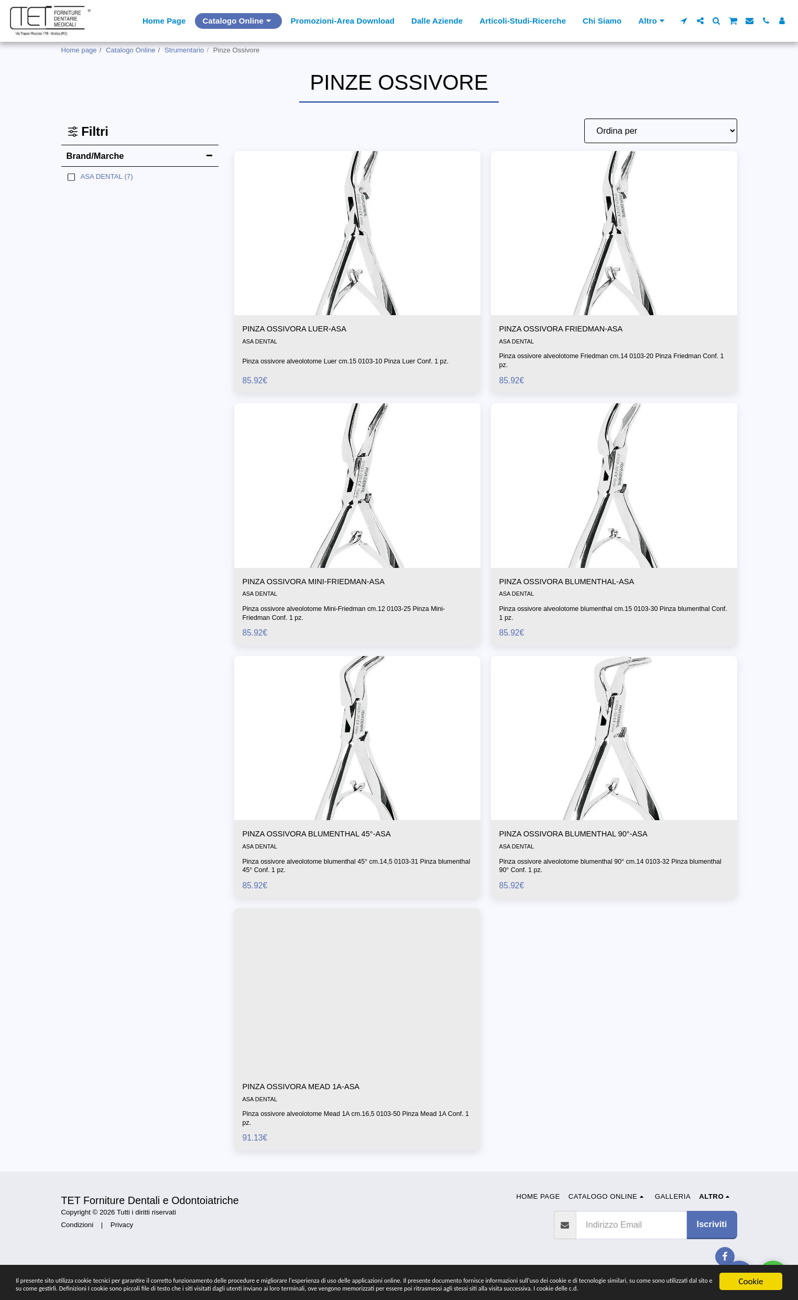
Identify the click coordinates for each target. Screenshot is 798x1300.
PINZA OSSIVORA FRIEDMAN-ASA (569, 330)
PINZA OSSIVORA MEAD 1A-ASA (309, 1091)
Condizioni (77, 1230)
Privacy (122, 1230)
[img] (357, 233)
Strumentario (184, 50)
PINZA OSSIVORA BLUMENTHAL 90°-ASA (583, 837)
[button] (684, 21)
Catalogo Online (131, 50)
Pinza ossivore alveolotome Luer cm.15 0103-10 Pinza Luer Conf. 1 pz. (352, 362)
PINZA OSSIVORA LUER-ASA (301, 330)
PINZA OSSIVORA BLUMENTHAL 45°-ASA (327, 837)
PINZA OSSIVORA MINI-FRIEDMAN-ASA (323, 583)
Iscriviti (712, 1229)
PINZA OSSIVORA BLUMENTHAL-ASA (575, 583)
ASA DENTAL (261, 343)
